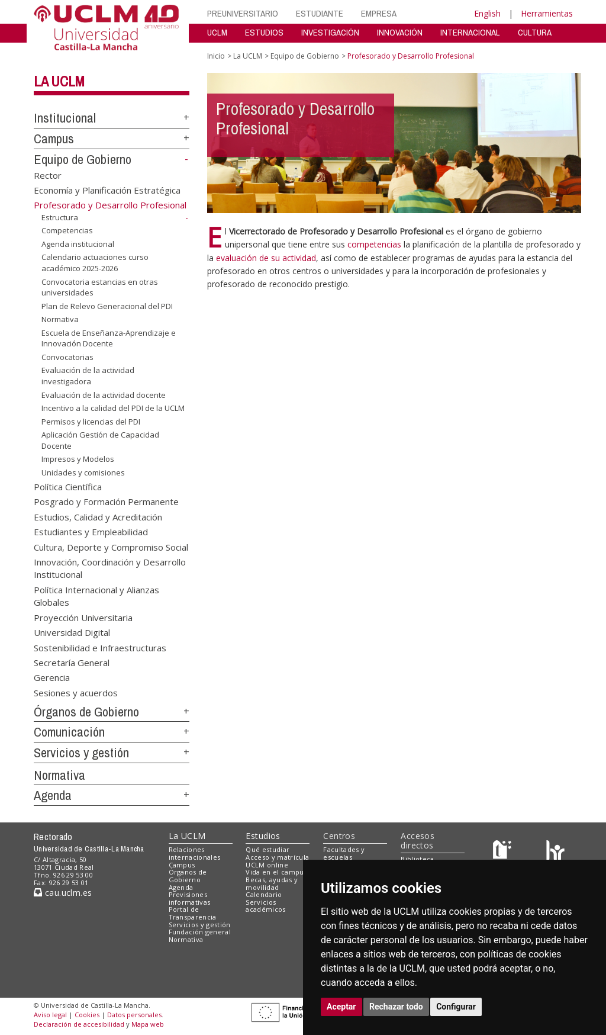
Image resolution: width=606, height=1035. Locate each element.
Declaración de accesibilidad (79, 1024)
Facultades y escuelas (344, 853)
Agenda (53, 795)
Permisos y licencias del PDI (90, 421)
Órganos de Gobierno (86, 712)
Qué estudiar (267, 849)
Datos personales (134, 1014)
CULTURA (535, 32)
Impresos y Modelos (77, 459)
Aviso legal (50, 1014)
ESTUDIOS (264, 32)
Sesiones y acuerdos (76, 692)
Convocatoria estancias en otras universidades (99, 287)
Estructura (59, 217)
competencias (374, 244)
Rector (48, 175)
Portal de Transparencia (193, 913)
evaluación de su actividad (266, 257)
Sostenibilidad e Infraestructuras (100, 647)
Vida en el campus (276, 871)
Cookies (87, 1014)
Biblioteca (417, 858)
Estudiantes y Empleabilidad (91, 532)
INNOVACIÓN (400, 32)
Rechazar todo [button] (396, 1006)
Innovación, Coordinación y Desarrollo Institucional (110, 568)
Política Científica (68, 486)
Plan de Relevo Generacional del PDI (107, 306)
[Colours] (555, 852)
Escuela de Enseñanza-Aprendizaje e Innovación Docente (108, 338)
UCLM (217, 32)
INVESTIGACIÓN (330, 32)
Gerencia (52, 677)
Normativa (60, 319)
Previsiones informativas (190, 898)
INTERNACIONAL (470, 32)
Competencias (67, 230)
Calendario (264, 894)
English (487, 13)
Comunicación (69, 732)
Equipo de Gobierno (82, 159)
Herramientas (547, 13)
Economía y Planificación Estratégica (107, 190)
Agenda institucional (77, 244)
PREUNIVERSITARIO (242, 13)
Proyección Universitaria (83, 617)
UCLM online (267, 864)
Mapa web (147, 1024)
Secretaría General (71, 662)
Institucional (65, 118)
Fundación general (200, 931)
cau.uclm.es (63, 892)
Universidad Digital (72, 632)
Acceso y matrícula (277, 857)
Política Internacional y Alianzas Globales (96, 595)
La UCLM (59, 81)
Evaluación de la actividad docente (103, 394)
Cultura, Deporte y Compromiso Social (111, 546)
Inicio (216, 56)
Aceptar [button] (341, 1006)
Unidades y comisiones (83, 472)
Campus (54, 138)
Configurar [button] (456, 1006)
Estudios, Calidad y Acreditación (98, 516)
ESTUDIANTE (319, 13)
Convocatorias (67, 357)
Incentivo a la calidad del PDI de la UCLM (113, 408)
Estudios (263, 835)
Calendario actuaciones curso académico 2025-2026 (95, 263)
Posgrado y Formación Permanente (106, 501)
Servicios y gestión (81, 752)
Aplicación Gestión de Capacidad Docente (100, 440)
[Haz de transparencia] (504, 852)
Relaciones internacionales (195, 853)
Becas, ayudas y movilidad (272, 883)
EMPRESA (379, 13)
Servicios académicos (265, 906)
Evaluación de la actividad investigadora (87, 376)
